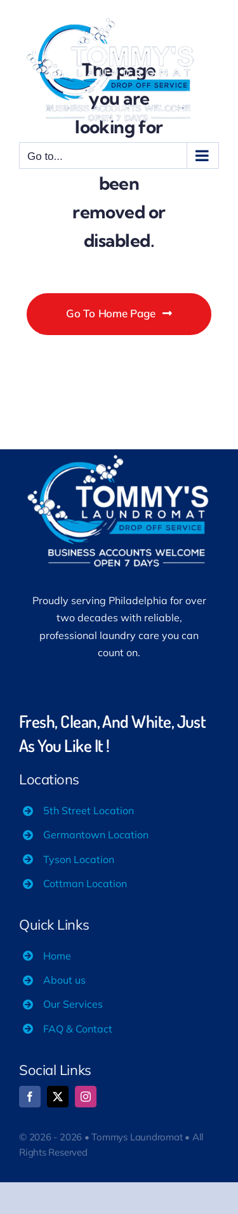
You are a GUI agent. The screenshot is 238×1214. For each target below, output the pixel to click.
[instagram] (85, 1096)
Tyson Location (78, 859)
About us (64, 979)
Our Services (73, 1004)
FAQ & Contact (77, 1028)
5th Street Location (88, 810)
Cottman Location (85, 883)
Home (57, 955)
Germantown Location (96, 834)
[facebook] (30, 1096)
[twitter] (58, 1096)
